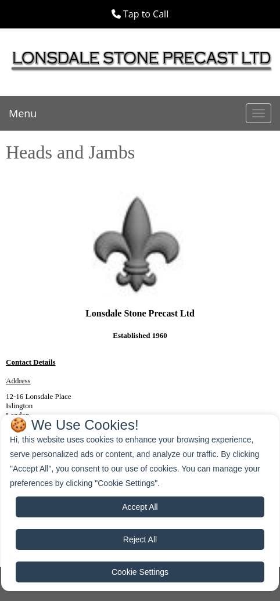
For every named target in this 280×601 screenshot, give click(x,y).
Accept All (139, 507)
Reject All (140, 539)
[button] (140, 14)
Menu (23, 113)
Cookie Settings (140, 572)
